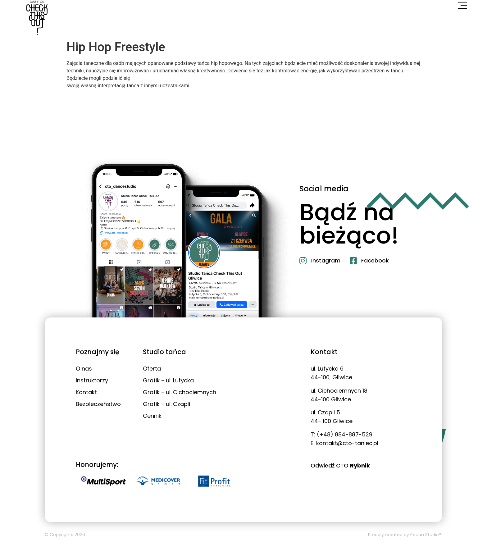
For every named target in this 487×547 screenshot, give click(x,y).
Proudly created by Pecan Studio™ (405, 534)
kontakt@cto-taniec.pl (347, 443)
